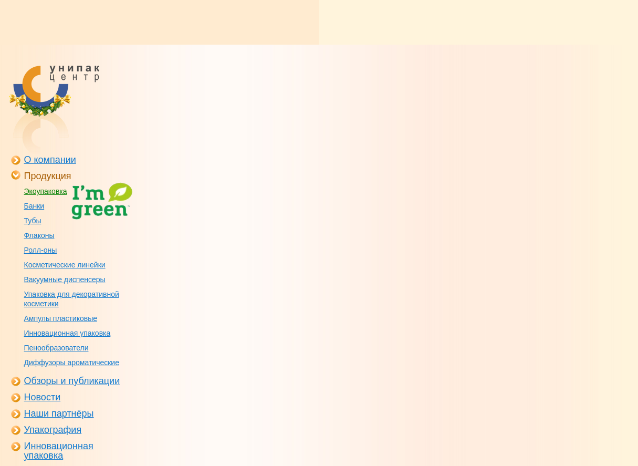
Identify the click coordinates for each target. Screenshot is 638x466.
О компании (50, 159)
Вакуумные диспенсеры (65, 279)
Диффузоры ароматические (71, 362)
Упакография (53, 429)
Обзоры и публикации (72, 381)
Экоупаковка (45, 191)
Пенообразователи (56, 348)
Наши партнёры (59, 413)
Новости (42, 397)
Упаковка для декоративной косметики (71, 299)
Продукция (47, 176)
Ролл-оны (40, 250)
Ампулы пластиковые (60, 318)
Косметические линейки (65, 265)
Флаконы (39, 235)
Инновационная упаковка (67, 333)
